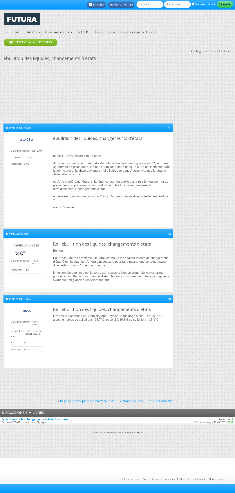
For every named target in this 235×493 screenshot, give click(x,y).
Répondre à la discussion (30, 42)
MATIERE (83, 32)
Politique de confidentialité (192, 479)
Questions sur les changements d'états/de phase (35, 419)
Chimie (97, 32)
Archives (136, 479)
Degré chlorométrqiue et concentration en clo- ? (88, 401)
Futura (125, 479)
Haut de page (216, 479)
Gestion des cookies (163, 479)
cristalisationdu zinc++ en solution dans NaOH (147, 401)
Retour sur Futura (121, 4)
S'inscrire (96, 5)
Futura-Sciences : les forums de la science (49, 32)
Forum (16, 32)
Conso (146, 479)
